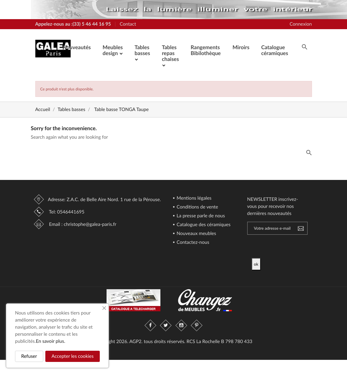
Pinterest (196, 325)
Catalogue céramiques (274, 50)
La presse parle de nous (200, 216)
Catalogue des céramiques (202, 224)
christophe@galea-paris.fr (90, 224)
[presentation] (301, 246)
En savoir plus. (50, 341)
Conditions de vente (196, 207)
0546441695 (70, 212)
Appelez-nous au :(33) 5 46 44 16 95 (73, 24)
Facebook (151, 325)
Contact (128, 24)
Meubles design (112, 50)
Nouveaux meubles (195, 233)
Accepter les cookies (73, 356)
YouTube (181, 325)
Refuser (29, 356)
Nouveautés (76, 47)
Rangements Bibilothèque (206, 50)
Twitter (166, 325)
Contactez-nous (192, 242)
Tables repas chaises (170, 53)
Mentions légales (193, 198)
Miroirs (241, 47)
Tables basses (142, 50)
